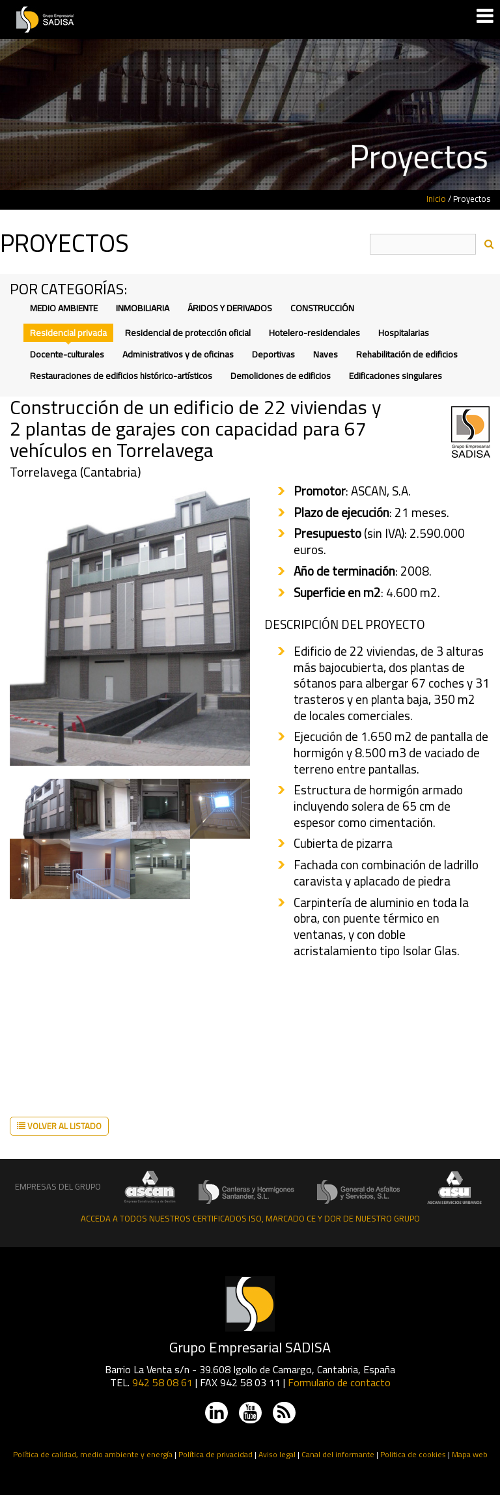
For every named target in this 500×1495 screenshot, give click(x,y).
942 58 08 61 (162, 1382)
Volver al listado (59, 1126)
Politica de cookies (413, 1454)
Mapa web (470, 1454)
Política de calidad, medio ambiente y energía (93, 1454)
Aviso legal (277, 1454)
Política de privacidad (215, 1454)
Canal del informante (337, 1454)
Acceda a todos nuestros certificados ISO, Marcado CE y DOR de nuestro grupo (250, 1218)
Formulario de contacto (339, 1382)
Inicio (436, 198)
